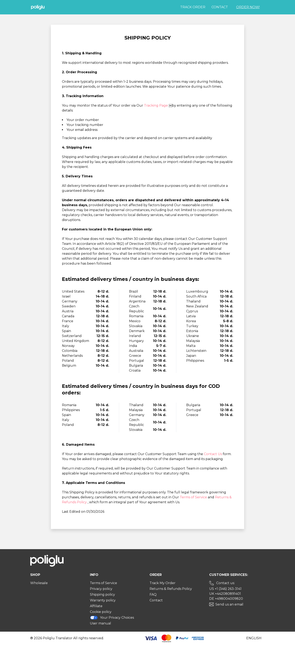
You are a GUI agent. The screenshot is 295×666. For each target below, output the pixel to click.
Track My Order (162, 583)
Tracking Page (156, 105)
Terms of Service (194, 497)
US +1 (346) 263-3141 (225, 589)
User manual (100, 623)
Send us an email (229, 604)
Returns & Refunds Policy (171, 589)
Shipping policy (102, 594)
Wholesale (39, 583)
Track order (192, 7)
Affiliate (96, 606)
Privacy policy (101, 589)
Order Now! (248, 7)
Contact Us (213, 454)
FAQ (153, 594)
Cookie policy (100, 612)
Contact (219, 7)
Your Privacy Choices (112, 617)
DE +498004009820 (226, 599)
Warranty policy (103, 600)
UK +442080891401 (225, 594)
